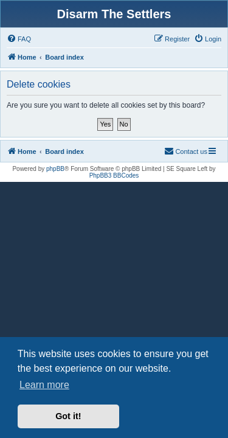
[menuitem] (19, 39)
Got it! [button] (68, 416)
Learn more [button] (44, 385)
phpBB (55, 168)
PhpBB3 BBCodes (114, 175)
